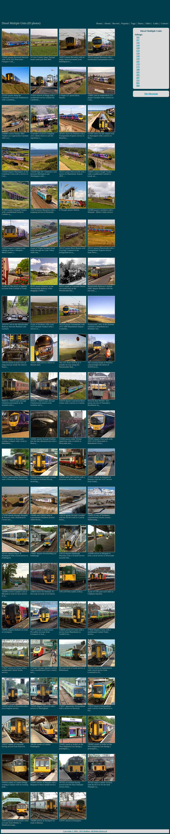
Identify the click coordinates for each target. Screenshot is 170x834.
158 (138, 56)
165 (138, 61)
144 (138, 45)
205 (138, 75)
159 (138, 59)
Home (99, 23)
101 (138, 37)
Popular (125, 23)
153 (138, 50)
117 (137, 40)
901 (138, 83)
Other (148, 23)
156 (138, 53)
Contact (164, 23)
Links (156, 23)
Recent (115, 23)
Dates (140, 23)
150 (138, 48)
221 (138, 80)
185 (138, 72)
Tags (133, 23)
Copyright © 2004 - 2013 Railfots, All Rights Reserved (85, 831)
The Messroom (151, 93)
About (107, 23)
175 (138, 67)
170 (138, 64)
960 (138, 85)
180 (138, 69)
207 (138, 77)
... (13, 61)
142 (138, 42)
